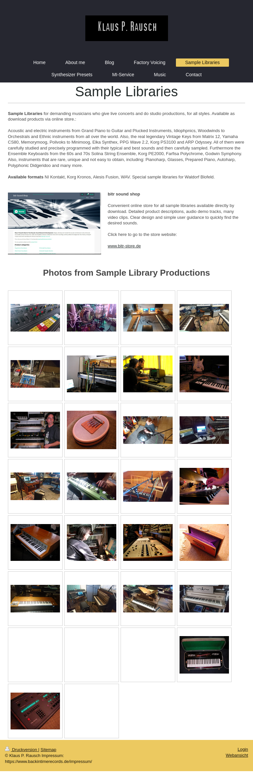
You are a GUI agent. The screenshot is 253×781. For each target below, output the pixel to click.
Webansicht (237, 755)
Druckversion (21, 749)
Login (243, 749)
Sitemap (48, 749)
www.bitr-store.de (124, 245)
